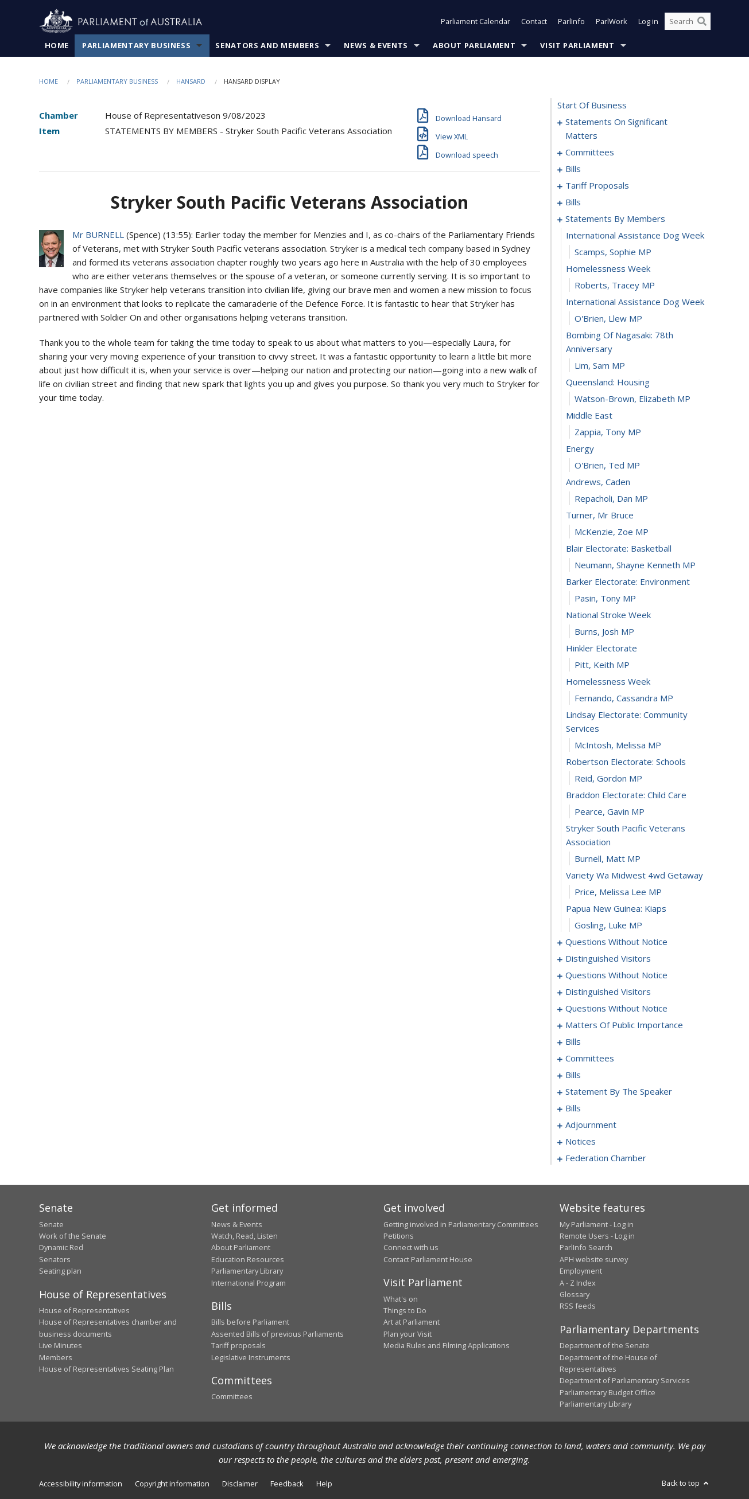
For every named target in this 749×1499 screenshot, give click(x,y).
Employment (581, 1271)
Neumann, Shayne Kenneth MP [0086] (635, 565)
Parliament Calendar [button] (475, 22)
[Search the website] (688, 21)
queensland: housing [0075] (608, 382)
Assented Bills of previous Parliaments (277, 1334)
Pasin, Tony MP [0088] (605, 598)
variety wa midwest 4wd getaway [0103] (634, 875)
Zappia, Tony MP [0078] (608, 432)
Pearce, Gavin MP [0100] (610, 812)
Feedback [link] (287, 1483)
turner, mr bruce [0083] (600, 515)
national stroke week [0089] (608, 615)
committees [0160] (589, 1058)
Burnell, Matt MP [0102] (608, 859)
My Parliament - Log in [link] (597, 1224)
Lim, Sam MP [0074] (600, 366)
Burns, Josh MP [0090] (604, 632)
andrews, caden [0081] (598, 482)
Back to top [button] (686, 1483)
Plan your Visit (407, 1334)
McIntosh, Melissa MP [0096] (618, 745)
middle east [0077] (589, 415)
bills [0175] (573, 1108)
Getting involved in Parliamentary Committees (460, 1224)
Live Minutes (60, 1346)
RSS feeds (578, 1306)
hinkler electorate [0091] (601, 648)
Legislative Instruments (250, 1357)
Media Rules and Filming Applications (446, 1346)
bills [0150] (573, 1042)
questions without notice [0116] (616, 975)
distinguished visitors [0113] (608, 959)
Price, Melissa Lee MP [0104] (618, 892)
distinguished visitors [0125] (608, 992)
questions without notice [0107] (616, 942)
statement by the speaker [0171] (618, 1092)
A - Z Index (578, 1283)
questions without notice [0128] (616, 1008)
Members (55, 1357)
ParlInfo (571, 22)
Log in (648, 22)
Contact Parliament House (427, 1259)
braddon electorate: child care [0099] (626, 795)
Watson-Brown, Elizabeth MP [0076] (632, 399)
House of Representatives (84, 1310)
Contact (534, 22)
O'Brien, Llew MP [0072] (608, 319)
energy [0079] (580, 449)
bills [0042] (573, 202)
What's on (400, 1299)
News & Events (376, 45)
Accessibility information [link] (80, 1483)
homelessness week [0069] (608, 269)
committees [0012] (589, 152)
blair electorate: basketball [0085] (619, 549)
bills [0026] (573, 169)
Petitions (398, 1236)
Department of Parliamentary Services (625, 1381)
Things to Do (404, 1310)
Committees (232, 1397)
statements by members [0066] (615, 219)
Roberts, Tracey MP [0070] (615, 285)
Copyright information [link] (172, 1483)
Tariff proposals (238, 1346)
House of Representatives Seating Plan (106, 1369)
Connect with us (410, 1248)
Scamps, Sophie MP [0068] (613, 252)
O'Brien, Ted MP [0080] (607, 465)
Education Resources (247, 1259)
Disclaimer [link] (240, 1483)
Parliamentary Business (136, 45)
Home (57, 45)
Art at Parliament (411, 1322)
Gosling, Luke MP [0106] (608, 925)
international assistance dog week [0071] (635, 302)
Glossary (574, 1294)
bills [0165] (573, 1075)
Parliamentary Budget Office (607, 1392)
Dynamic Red (61, 1248)
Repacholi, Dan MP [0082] (611, 499)
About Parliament (474, 45)
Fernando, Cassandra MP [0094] (624, 698)
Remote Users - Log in (597, 1236)
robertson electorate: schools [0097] (626, 762)
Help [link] (324, 1483)
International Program (248, 1283)
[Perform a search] (702, 21)
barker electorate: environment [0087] (628, 582)
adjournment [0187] (590, 1125)
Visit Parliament (577, 45)
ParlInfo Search (586, 1248)
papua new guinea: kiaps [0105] (616, 909)
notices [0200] (580, 1141)
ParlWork (611, 22)
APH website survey (594, 1259)
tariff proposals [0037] (597, 186)
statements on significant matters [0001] (616, 129)
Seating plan (60, 1271)
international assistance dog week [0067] (635, 235)
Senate (51, 1224)
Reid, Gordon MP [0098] (608, 778)
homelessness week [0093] (608, 682)
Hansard (190, 81)
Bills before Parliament (250, 1322)
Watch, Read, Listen (244, 1236)
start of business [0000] (592, 105)
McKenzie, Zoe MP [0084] (612, 532)
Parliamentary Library (247, 1271)
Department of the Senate (605, 1346)
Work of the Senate (72, 1236)
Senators (55, 1259)
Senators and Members (267, 45)
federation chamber (605, 1158)
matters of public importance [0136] (624, 1025)
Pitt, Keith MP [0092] (602, 665)
